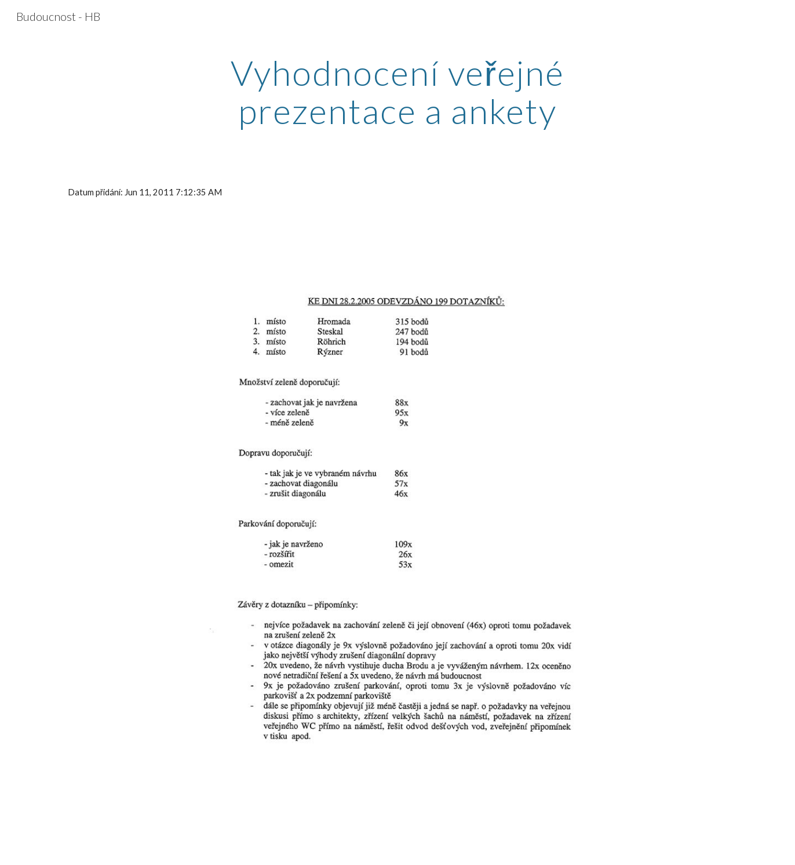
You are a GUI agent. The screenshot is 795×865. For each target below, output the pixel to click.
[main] (397, 92)
